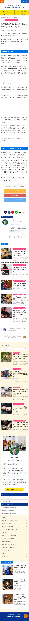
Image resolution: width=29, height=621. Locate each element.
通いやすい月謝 (6, 498)
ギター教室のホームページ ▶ (14, 489)
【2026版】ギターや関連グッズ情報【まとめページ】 (20, 567)
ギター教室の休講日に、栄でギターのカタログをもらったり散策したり (20, 391)
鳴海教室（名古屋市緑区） (9, 510)
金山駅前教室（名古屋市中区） (10, 507)
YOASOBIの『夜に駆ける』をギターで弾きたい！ (19, 269)
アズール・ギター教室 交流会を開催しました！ (20, 581)
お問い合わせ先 (6, 501)
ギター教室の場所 (8, 504)
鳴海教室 (3, 56)
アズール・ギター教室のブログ (14, 7)
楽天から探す (15, 195)
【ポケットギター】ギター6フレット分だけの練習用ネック (20, 408)
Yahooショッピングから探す (15, 199)
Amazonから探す (15, 190)
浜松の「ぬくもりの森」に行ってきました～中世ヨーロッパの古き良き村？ (20, 356)
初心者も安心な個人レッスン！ (14, 614)
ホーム (5, 494)
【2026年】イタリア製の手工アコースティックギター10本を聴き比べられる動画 (20, 424)
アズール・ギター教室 (19, 473)
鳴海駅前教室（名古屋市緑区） (10, 513)
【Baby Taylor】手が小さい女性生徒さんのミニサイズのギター (19, 253)
